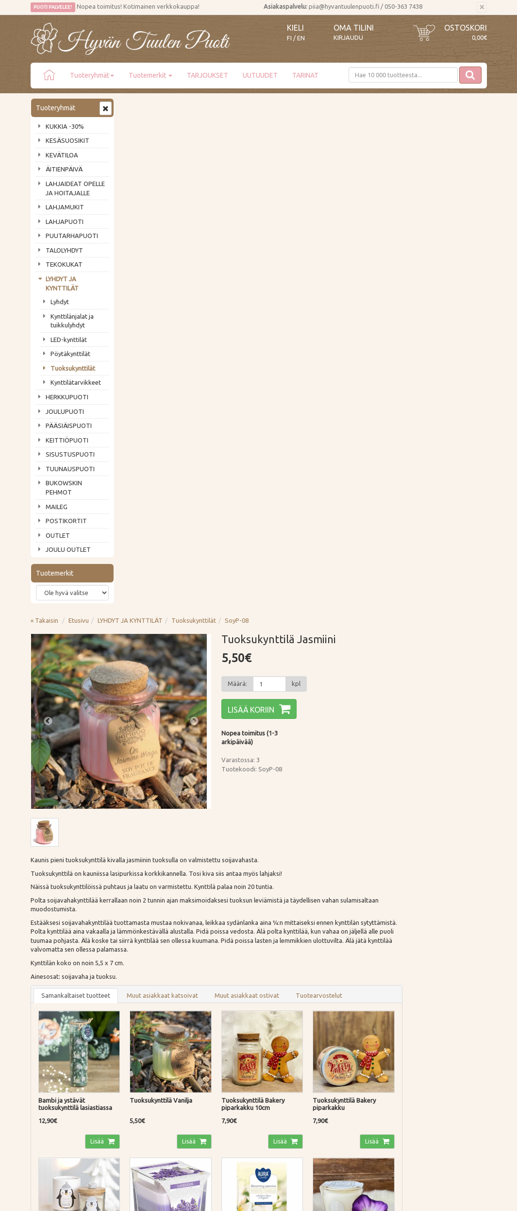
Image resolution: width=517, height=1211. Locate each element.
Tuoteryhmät (92, 75)
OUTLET (58, 535)
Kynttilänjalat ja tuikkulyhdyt (72, 321)
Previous (141, 207)
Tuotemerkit (150, 75)
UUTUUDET (260, 75)
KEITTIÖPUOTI (67, 440)
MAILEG (56, 506)
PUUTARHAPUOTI (72, 235)
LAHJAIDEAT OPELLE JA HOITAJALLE (75, 188)
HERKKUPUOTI (67, 396)
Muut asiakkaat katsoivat (255, 480)
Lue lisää (230, 903)
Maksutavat (142, 1018)
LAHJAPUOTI (64, 221)
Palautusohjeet (146, 1031)
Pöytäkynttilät (70, 353)
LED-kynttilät (68, 339)
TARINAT (305, 75)
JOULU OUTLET (68, 549)
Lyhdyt (59, 301)
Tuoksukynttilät (72, 368)
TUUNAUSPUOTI (70, 468)
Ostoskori (465, 27)
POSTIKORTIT (66, 520)
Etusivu (172, 106)
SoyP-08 (330, 106)
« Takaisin (137, 106)
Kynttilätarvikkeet (75, 382)
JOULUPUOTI (65, 411)
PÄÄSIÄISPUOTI (69, 425)
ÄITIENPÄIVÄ (64, 169)
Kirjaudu (348, 37)
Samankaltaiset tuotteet (168, 480)
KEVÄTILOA (62, 155)
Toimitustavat (145, 1004)
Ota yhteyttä (49, 1018)
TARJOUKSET (207, 75)
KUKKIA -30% (65, 126)
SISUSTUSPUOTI (70, 454)
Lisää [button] (189, 624)
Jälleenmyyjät (51, 1060)
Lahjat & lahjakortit (58, 1073)
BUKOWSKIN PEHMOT (64, 487)
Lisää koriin (340, 195)
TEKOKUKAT (64, 264)
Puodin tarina (51, 1004)
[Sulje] (482, 7)
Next (283, 207)
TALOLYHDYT (64, 250)
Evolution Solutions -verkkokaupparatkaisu (430, 1197)
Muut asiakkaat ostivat (340, 480)
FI (289, 38)
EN (301, 38)
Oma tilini (354, 27)
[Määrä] (357, 170)
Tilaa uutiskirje (62, 944)
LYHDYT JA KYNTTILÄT (62, 283)
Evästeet (137, 1060)
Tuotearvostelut (412, 480)
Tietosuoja (140, 1045)
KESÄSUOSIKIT (67, 140)
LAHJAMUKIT (65, 207)
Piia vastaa (47, 1031)
